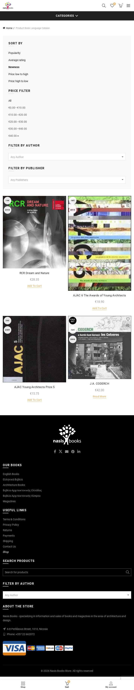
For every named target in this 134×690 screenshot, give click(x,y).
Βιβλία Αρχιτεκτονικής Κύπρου (22, 495)
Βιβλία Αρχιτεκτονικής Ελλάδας (22, 490)
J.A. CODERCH (99, 383)
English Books (11, 474)
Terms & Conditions (14, 519)
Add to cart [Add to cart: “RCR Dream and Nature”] (34, 285)
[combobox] (67, 157)
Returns (7, 530)
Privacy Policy (11, 524)
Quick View (63, 205)
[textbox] (67, 157)
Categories (65, 15)
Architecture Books (14, 484)
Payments (9, 535)
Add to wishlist (63, 199)
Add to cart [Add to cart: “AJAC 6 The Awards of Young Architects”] (99, 308)
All (9, 100)
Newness (13, 67)
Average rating (17, 60)
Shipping (8, 541)
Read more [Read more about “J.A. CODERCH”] (99, 396)
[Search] (104, 5)
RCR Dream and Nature (34, 273)
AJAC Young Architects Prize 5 (34, 387)
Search (127, 572)
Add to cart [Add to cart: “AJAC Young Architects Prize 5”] (34, 399)
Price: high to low (18, 81)
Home (9, 28)
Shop (6, 551)
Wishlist (114, 4)
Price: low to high (18, 74)
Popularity (14, 52)
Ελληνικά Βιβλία (13, 479)
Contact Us (9, 546)
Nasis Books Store (60, 670)
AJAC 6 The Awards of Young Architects (99, 295)
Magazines (9, 501)
